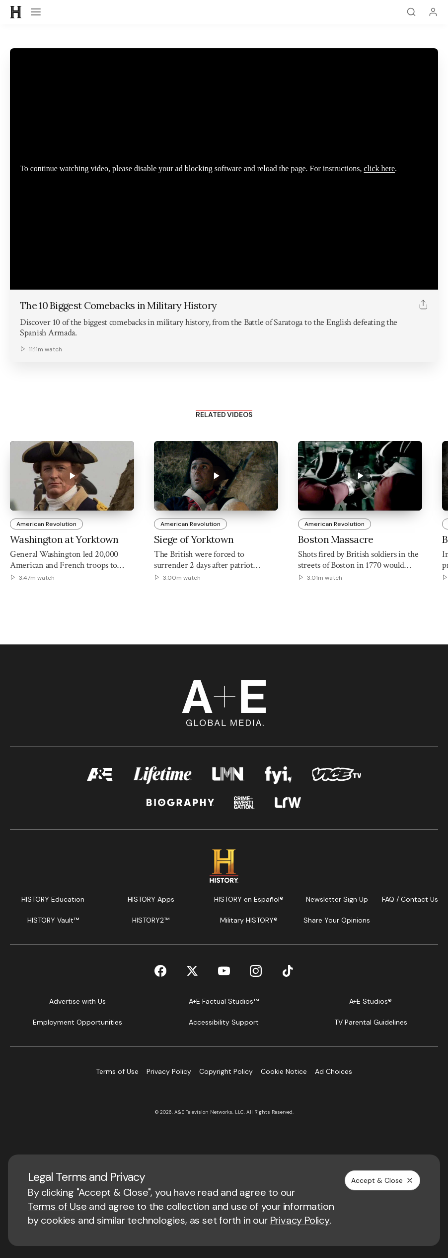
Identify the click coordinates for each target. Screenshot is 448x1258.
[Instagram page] (256, 971)
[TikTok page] (288, 971)
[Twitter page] (192, 971)
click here (379, 168)
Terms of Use (57, 1206)
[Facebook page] (160, 971)
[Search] (411, 12)
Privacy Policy (300, 1220)
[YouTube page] (224, 971)
